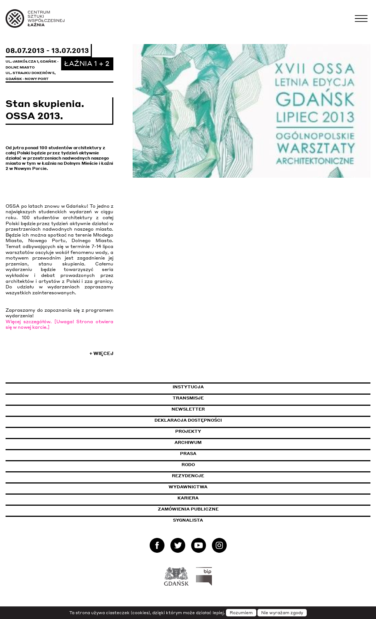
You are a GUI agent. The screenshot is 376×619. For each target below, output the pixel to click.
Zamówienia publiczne (205, 509)
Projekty (188, 431)
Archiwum (188, 442)
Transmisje (220, 398)
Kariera (188, 498)
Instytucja (188, 386)
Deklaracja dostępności (188, 420)
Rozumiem (241, 612)
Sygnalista (188, 520)
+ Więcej (101, 353)
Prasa (188, 453)
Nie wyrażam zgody (282, 612)
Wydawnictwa (188, 486)
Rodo (188, 464)
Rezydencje (188, 475)
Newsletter (188, 409)
